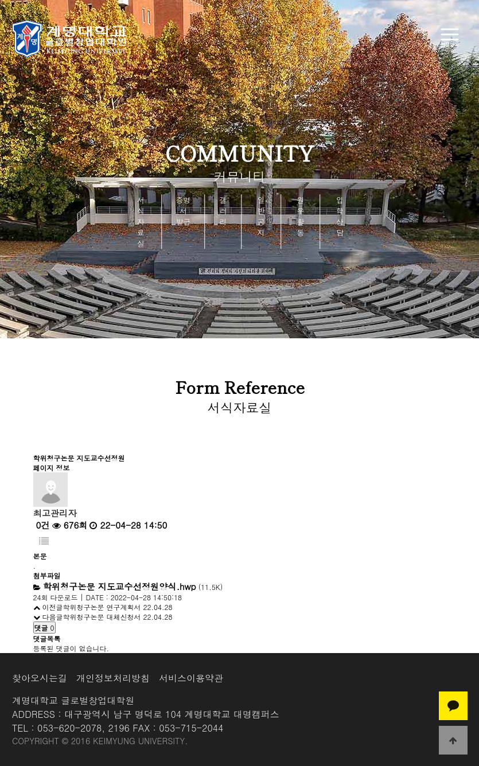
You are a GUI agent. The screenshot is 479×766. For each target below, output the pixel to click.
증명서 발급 (183, 210)
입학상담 (340, 216)
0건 (41, 525)
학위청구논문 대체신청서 (102, 617)
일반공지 (261, 216)
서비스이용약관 (191, 678)
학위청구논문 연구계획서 (102, 607)
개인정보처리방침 (113, 678)
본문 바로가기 (0, 0)
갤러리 (223, 210)
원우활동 (300, 216)
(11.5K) (133, 587)
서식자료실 (141, 221)
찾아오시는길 (39, 678)
